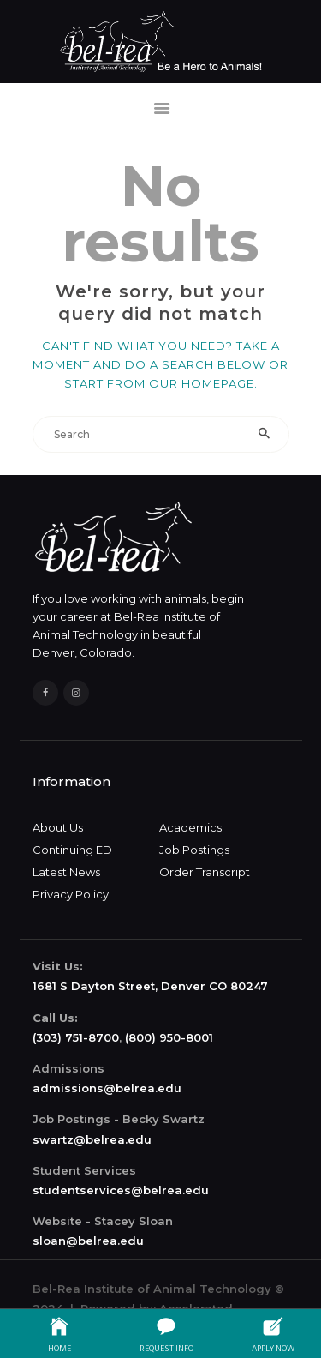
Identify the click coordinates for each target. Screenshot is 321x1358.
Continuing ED (72, 849)
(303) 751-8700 (76, 1037)
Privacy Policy (71, 894)
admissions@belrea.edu (107, 1088)
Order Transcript (204, 872)
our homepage (201, 383)
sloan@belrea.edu (88, 1240)
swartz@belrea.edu (92, 1139)
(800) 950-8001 (169, 1037)
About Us (58, 827)
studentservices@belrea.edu (121, 1190)
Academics (190, 827)
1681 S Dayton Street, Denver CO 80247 (150, 986)
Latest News (66, 872)
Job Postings (194, 849)
